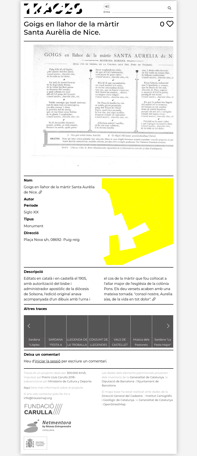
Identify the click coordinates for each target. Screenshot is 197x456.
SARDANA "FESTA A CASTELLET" (55, 345)
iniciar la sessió (47, 361)
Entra (107, 6)
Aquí (27, 387)
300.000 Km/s (76, 373)
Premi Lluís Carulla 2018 (58, 377)
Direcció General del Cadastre (122, 396)
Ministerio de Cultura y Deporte (69, 381)
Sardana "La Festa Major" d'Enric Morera (163, 345)
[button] (29, 326)
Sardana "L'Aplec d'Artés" (34, 345)
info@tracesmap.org (38, 398)
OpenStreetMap (114, 404)
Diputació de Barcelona (118, 381)
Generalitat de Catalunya (147, 377)
